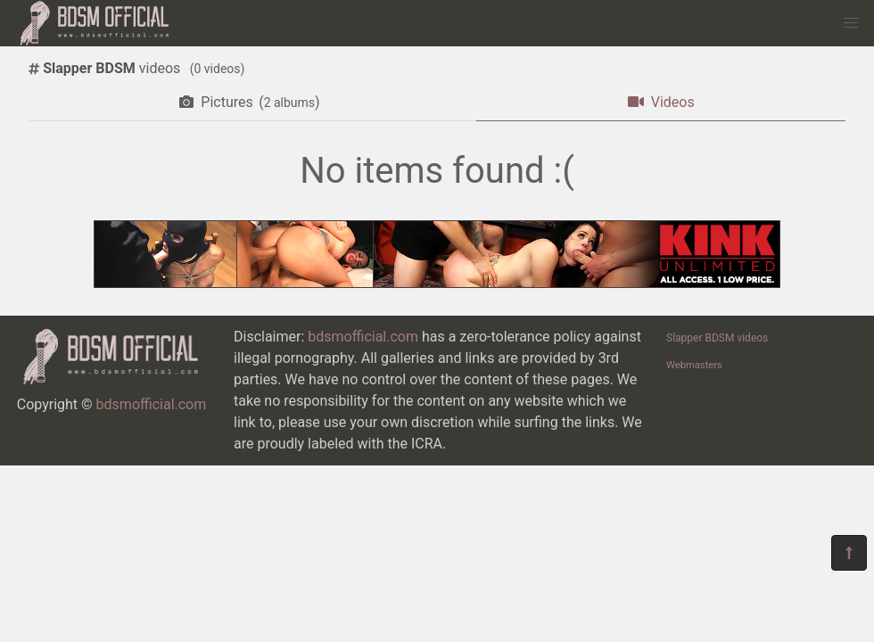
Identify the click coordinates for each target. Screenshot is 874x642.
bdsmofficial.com (151, 404)
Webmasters (694, 365)
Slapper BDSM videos (717, 338)
